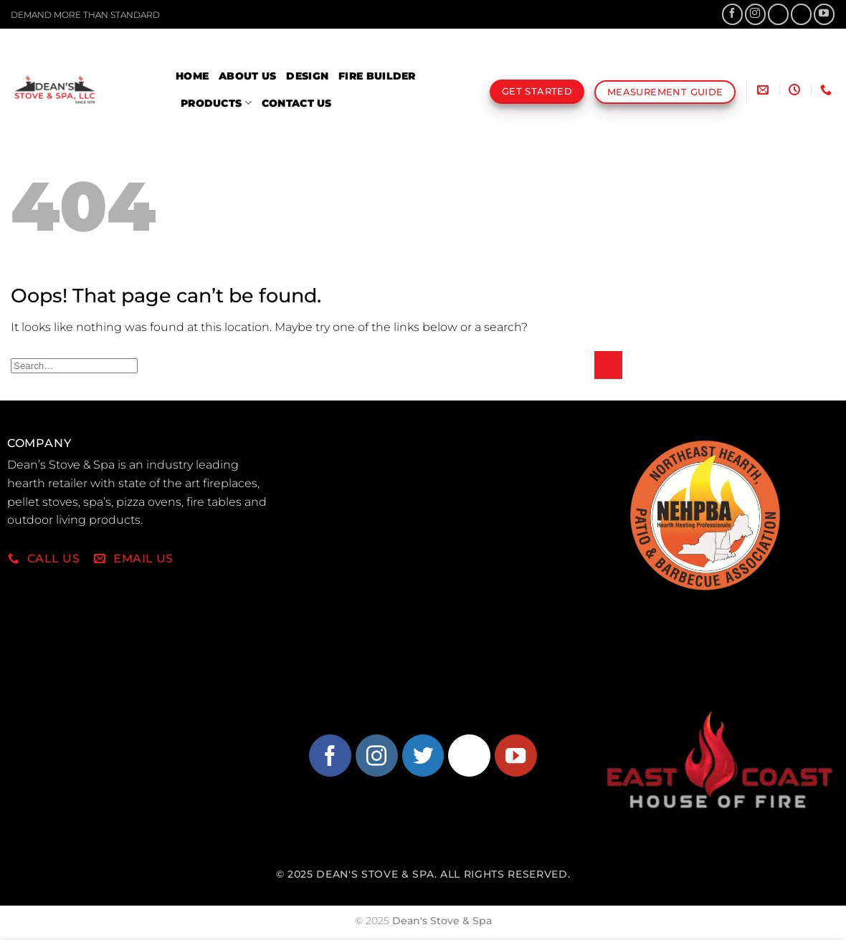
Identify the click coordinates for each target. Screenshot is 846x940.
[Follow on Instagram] (755, 14)
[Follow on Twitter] (423, 755)
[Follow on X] (778, 14)
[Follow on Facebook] (732, 14)
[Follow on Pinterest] (801, 14)
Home (192, 75)
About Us (247, 75)
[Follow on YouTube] (824, 14)
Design (307, 75)
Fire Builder (376, 75)
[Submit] (608, 365)
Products (216, 103)
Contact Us (297, 103)
